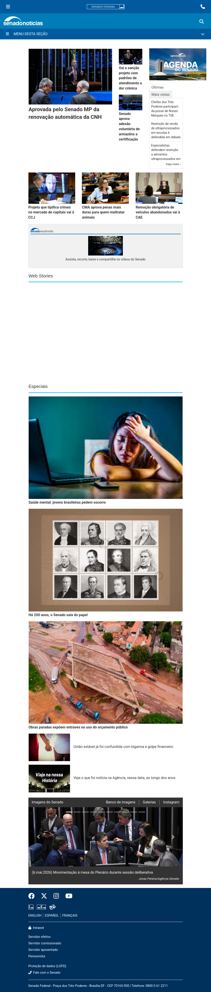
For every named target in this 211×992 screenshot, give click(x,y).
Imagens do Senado (47, 802)
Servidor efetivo (39, 937)
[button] (36, 845)
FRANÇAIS (69, 915)
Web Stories (41, 275)
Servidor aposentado (43, 950)
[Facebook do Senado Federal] (33, 896)
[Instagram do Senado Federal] (56, 896)
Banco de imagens (120, 802)
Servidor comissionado (44, 943)
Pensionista (36, 956)
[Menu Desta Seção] (105, 34)
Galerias (149, 802)
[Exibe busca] (202, 21)
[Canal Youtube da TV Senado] (67, 896)
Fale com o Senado (44, 973)
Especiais (38, 386)
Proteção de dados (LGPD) (47, 966)
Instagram (171, 802)
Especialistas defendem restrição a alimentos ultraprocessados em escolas (166, 154)
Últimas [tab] (157, 87)
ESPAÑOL (52, 915)
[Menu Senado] (8, 6)
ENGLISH (35, 915)
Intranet (36, 928)
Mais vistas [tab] (160, 94)
